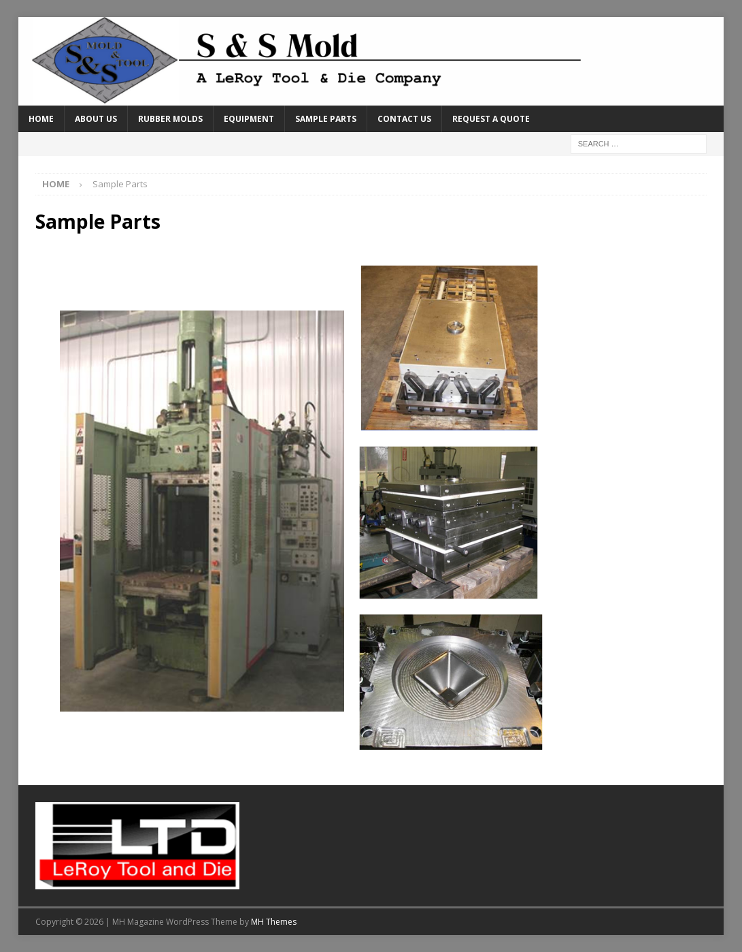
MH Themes (274, 921)
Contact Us (404, 119)
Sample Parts (325, 119)
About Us (96, 119)
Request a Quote (491, 119)
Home (41, 119)
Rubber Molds (170, 119)
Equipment (249, 119)
